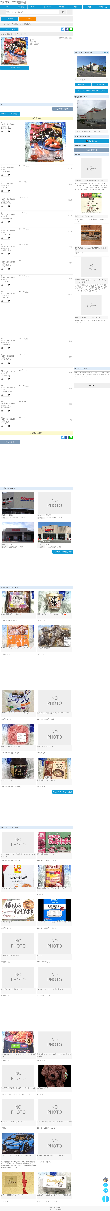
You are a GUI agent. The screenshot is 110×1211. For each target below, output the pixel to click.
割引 (75, 7)
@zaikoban (91, 141)
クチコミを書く (62, 109)
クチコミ (34, 7)
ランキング (48, 7)
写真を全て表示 (14, 67)
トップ (7, 7)
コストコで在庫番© (55, 1209)
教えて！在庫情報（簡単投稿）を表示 (91, 90)
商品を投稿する (91, 150)
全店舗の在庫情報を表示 (63, 552)
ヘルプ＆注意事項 (55, 1207)
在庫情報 (20, 7)
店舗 (89, 7)
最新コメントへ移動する (10, 114)
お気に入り (103, 7)
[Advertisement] (36, 87)
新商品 (61, 7)
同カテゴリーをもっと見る (62, 792)
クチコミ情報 (100, 84)
